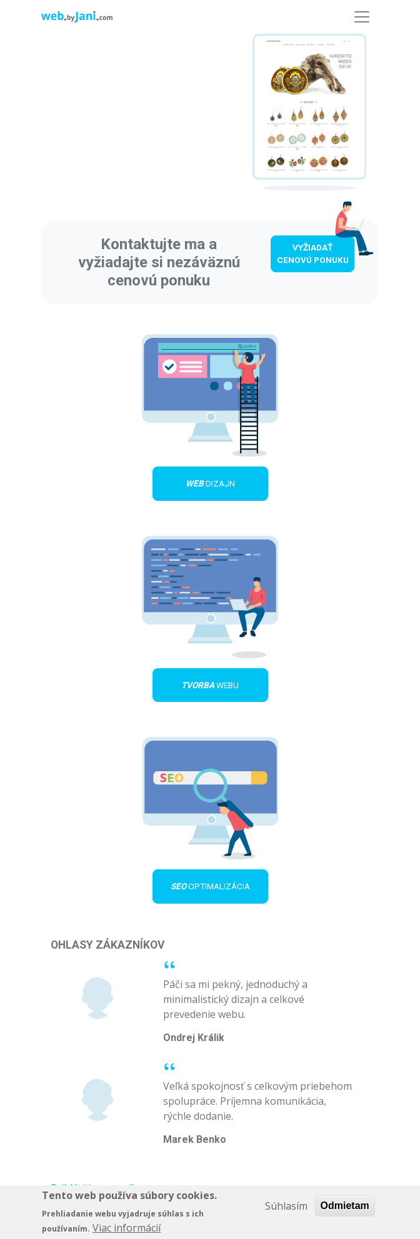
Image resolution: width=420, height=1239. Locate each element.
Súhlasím (286, 1208)
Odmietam (345, 1208)
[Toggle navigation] (362, 17)
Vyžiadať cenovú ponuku (313, 253)
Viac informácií (126, 1231)
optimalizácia (210, 886)
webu (210, 685)
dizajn (210, 483)
